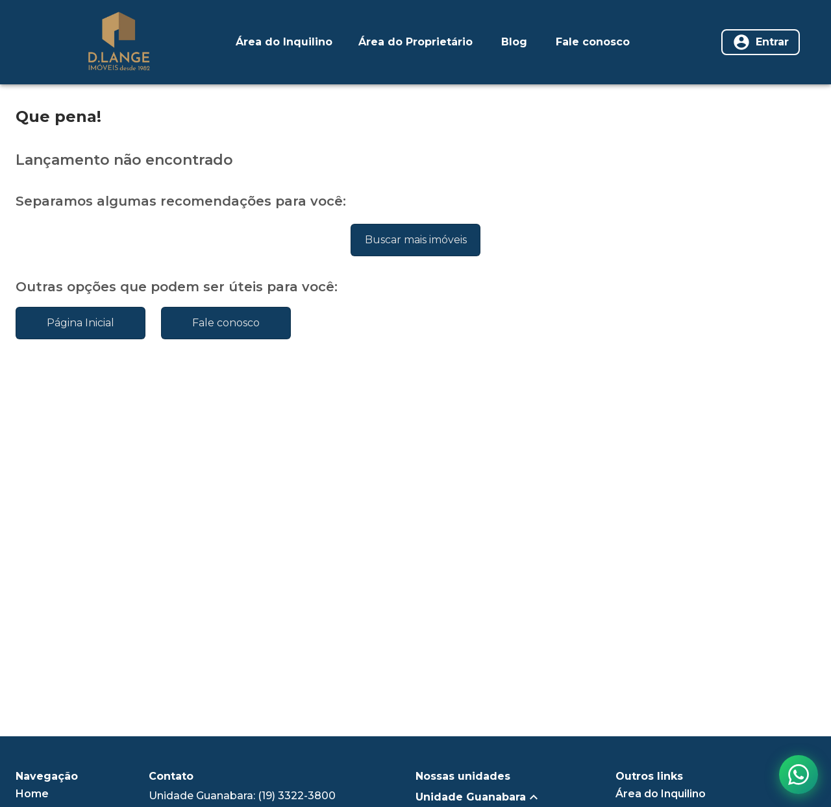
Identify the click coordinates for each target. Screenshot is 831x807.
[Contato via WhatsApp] (798, 774)
